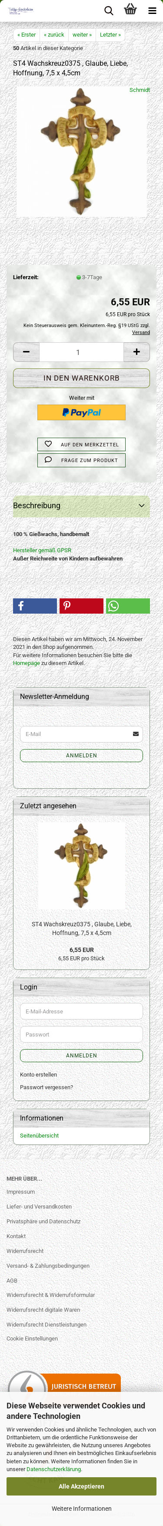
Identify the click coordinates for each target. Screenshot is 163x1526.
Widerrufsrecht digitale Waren (43, 1310)
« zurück (54, 34)
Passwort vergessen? (46, 1087)
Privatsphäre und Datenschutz (43, 1221)
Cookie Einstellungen (32, 1338)
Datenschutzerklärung (54, 1469)
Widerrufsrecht (25, 1251)
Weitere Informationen (82, 1508)
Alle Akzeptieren (81, 1486)
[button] (26, 352)
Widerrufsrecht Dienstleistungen (46, 1324)
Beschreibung (36, 505)
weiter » (82, 34)
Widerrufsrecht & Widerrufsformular (51, 1295)
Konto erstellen (38, 1074)
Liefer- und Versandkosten (39, 1206)
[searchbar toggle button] (109, 11)
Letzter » (110, 34)
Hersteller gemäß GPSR (42, 550)
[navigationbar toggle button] (152, 11)
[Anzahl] (81, 352)
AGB (12, 1280)
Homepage (26, 663)
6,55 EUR (82, 949)
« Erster (26, 34)
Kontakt (16, 1236)
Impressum (21, 1191)
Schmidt (140, 90)
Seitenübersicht (39, 1135)
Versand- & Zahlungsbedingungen (48, 1266)
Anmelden (81, 756)
